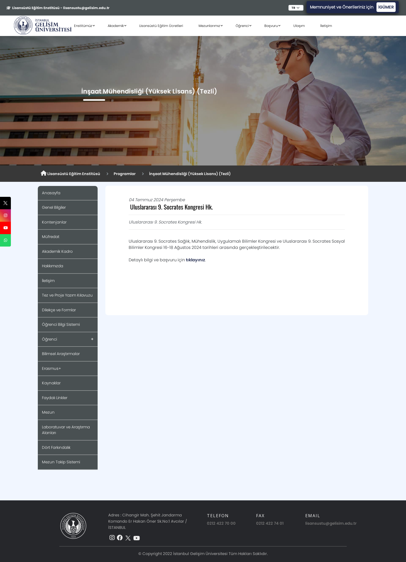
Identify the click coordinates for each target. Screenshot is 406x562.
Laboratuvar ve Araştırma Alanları (66, 430)
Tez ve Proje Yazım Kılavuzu (67, 295)
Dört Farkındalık (56, 447)
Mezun (48, 412)
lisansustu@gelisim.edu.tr (331, 523)
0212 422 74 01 (270, 523)
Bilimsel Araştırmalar (61, 353)
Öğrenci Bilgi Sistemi (61, 324)
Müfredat (50, 236)
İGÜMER (386, 7)
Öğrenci (242, 25)
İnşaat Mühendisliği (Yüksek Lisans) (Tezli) (190, 173)
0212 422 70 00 (221, 523)
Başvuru (271, 25)
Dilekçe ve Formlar (59, 310)
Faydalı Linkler (54, 397)
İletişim (326, 25)
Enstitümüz (83, 25)
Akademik (116, 25)
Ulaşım (299, 25)
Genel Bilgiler (54, 207)
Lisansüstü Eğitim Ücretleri (161, 25)
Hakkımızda (52, 266)
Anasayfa (51, 193)
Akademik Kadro (57, 251)
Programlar (125, 173)
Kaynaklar (51, 383)
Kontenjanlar (54, 222)
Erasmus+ (51, 368)
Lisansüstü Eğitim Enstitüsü (70, 173)
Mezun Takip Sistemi (61, 462)
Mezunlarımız (209, 25)
